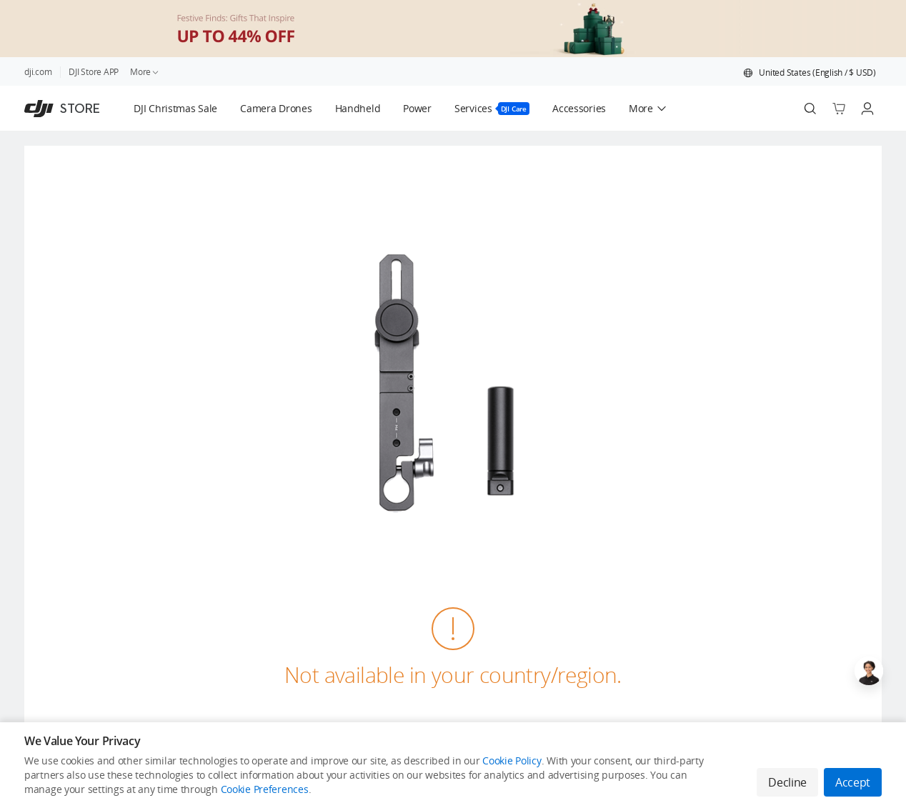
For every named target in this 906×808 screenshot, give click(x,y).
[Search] (810, 108)
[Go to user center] (867, 108)
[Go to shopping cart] (839, 108)
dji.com (37, 72)
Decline (787, 782)
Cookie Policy (511, 760)
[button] (809, 72)
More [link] (145, 72)
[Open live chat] (869, 671)
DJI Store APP (94, 72)
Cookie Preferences (265, 789)
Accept (852, 782)
